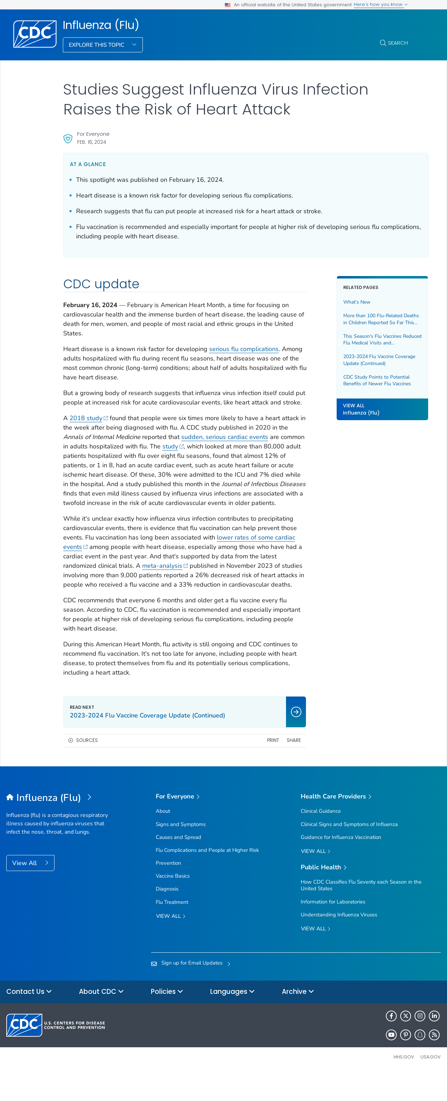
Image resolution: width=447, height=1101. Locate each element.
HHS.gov (404, 1085)
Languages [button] (232, 1020)
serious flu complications (244, 349)
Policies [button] (167, 1020)
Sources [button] (87, 768)
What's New (343, 302)
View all (170, 945)
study (230, 456)
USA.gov (430, 1085)
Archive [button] (298, 1020)
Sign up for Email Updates (191, 991)
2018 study (88, 427)
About (163, 839)
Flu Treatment (172, 930)
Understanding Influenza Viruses (339, 942)
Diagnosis (167, 917)
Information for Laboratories (333, 930)
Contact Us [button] (29, 1020)
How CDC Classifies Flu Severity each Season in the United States (361, 913)
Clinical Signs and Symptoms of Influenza (349, 852)
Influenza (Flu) (101, 25)
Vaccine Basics (173, 904)
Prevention (168, 891)
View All (25, 891)
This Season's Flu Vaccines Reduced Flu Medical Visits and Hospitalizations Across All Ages (363, 340)
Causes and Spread (178, 865)
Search (398, 42)
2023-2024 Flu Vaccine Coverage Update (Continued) (361, 360)
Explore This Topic (97, 45)
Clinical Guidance (321, 839)
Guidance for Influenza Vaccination (341, 865)
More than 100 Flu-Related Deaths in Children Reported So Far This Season (363, 319)
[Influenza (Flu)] (60, 826)
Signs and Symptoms (181, 852)
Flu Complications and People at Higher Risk (207, 878)
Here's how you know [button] (381, 4)
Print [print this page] (259, 768)
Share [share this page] (280, 768)
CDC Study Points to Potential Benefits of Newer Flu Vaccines (363, 380)
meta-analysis (263, 584)
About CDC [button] (101, 1020)
